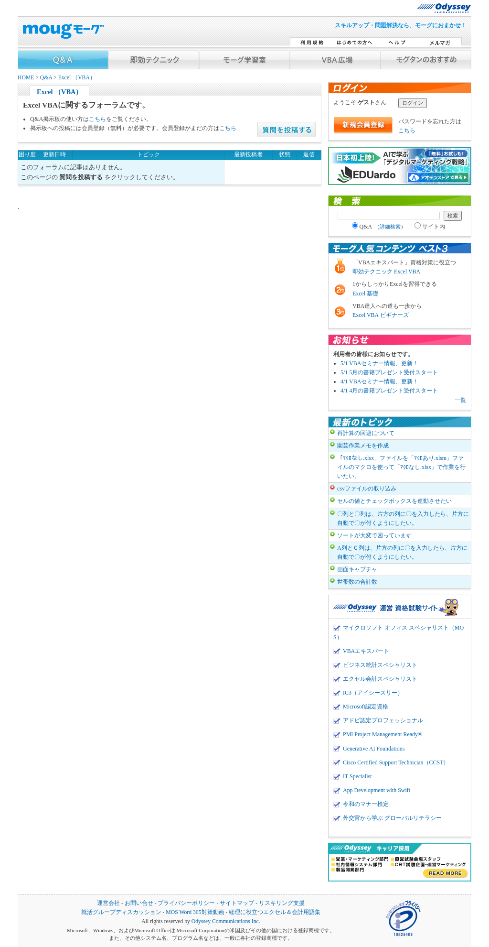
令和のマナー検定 (366, 804)
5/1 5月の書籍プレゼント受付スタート (389, 372)
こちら (97, 119)
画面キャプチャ (357, 569)
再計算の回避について (365, 433)
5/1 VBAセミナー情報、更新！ (379, 363)
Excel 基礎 (365, 293)
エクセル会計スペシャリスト (380, 678)
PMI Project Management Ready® (382, 734)
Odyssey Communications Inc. (225, 921)
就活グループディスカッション (121, 912)
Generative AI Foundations (373, 748)
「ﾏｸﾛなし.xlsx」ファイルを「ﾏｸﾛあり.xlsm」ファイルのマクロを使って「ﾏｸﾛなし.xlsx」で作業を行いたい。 (401, 467)
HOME (26, 78)
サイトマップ (237, 903)
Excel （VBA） (77, 78)
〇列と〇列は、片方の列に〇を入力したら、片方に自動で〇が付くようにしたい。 (403, 518)
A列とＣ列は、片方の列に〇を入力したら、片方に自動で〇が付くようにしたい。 (402, 552)
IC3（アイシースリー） (373, 692)
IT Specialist (357, 776)
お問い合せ (139, 903)
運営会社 (108, 903)
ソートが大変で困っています (374, 535)
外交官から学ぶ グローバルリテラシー (392, 818)
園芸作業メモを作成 (363, 445)
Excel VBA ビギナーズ (380, 315)
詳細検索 (390, 226)
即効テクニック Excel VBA (386, 271)
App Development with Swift (376, 790)
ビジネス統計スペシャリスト (380, 665)
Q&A (46, 78)
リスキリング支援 (282, 903)
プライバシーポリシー (186, 903)
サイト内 (430, 226)
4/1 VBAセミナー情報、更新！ (379, 381)
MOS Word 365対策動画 (195, 912)
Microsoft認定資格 (365, 706)
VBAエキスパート (366, 651)
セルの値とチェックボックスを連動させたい (394, 501)
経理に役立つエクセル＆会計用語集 (274, 912)
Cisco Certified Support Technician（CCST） (396, 762)
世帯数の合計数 (357, 581)
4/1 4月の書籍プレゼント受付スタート (389, 390)
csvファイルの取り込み (366, 488)
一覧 (460, 400)
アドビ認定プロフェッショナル (383, 720)
